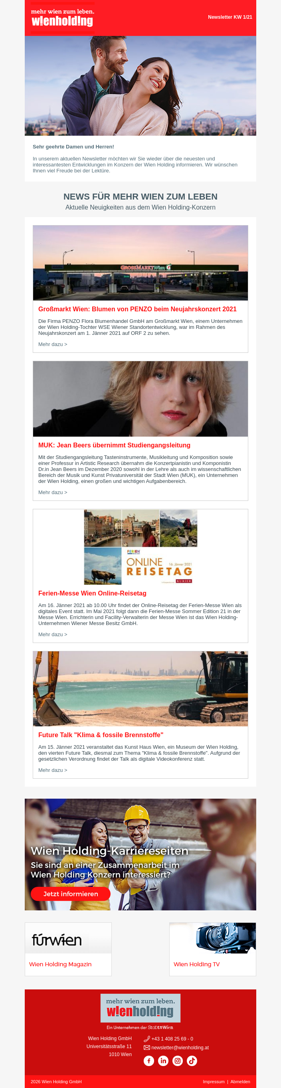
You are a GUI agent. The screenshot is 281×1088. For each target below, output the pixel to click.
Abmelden (240, 1081)
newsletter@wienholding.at (179, 1047)
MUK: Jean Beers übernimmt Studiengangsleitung (114, 445)
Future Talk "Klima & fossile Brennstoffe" (101, 735)
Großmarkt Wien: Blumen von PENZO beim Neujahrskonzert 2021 (137, 309)
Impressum (214, 1081)
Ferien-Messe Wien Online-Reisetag (92, 593)
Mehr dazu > (52, 344)
